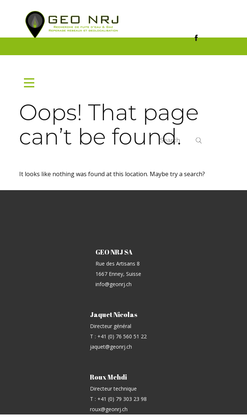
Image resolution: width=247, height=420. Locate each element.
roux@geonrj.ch (109, 409)
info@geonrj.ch (113, 284)
